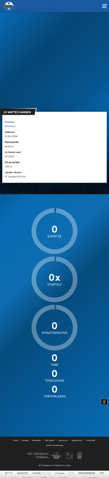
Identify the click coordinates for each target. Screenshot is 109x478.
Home (15, 440)
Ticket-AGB (90, 440)
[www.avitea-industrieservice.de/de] (71, 473)
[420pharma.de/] (9, 473)
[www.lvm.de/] (101, 473)
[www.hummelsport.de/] (59, 473)
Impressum (63, 440)
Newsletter (36, 440)
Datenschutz (77, 440)
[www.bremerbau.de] (86, 473)
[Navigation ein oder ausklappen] (104, 6)
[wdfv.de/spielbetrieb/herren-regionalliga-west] (79, 455)
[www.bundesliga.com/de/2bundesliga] (69, 455)
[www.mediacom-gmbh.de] (22, 473)
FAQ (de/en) (50, 440)
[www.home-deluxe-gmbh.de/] (41, 473)
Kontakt (25, 440)
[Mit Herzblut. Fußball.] (44, 455)
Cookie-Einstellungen (54, 445)
